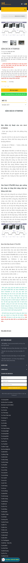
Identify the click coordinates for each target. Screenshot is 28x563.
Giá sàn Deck (5, 247)
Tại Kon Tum (4, 467)
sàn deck (14, 57)
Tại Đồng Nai (4, 511)
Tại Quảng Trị (4, 418)
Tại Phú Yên (4, 441)
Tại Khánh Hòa (4, 556)
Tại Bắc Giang (4, 498)
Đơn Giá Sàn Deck (7, 244)
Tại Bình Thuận (5, 514)
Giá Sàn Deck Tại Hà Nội (7, 402)
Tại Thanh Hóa (4, 438)
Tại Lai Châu (4, 470)
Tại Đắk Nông (4, 501)
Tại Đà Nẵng (4, 509)
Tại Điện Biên (4, 493)
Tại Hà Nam (4, 516)
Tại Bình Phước (5, 522)
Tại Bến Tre (4, 524)
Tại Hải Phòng (4, 532)
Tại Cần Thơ (4, 506)
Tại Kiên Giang (4, 462)
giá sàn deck (9, 267)
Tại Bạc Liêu (4, 530)
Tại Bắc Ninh (4, 537)
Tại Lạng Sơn (4, 472)
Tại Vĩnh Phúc (4, 548)
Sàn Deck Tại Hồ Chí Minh (7, 405)
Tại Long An (4, 477)
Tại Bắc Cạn (4, 527)
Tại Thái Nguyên (5, 540)
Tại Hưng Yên (4, 519)
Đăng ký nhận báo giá (14, 387)
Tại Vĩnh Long (4, 407)
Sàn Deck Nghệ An (5, 449)
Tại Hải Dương (4, 496)
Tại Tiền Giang (4, 412)
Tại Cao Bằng (4, 490)
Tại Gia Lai (3, 488)
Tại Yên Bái (4, 423)
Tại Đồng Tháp (4, 454)
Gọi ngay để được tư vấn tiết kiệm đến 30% (15, 94)
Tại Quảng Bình (5, 436)
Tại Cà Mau (4, 425)
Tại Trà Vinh (4, 410)
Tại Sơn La (3, 420)
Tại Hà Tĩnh (4, 483)
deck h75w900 (10, 254)
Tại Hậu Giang (4, 459)
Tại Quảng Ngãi (5, 431)
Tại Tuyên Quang (5, 428)
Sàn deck (5, 150)
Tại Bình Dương (5, 550)
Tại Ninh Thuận (5, 446)
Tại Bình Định (4, 457)
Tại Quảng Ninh (5, 399)
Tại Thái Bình (4, 444)
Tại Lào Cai (3, 480)
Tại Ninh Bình (4, 451)
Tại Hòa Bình (4, 545)
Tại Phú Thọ (4, 553)
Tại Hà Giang (4, 485)
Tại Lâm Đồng (4, 475)
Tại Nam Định (4, 535)
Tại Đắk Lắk (4, 503)
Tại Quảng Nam (5, 433)
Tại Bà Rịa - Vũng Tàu (6, 543)
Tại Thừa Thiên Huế (6, 415)
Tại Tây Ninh (4, 464)
